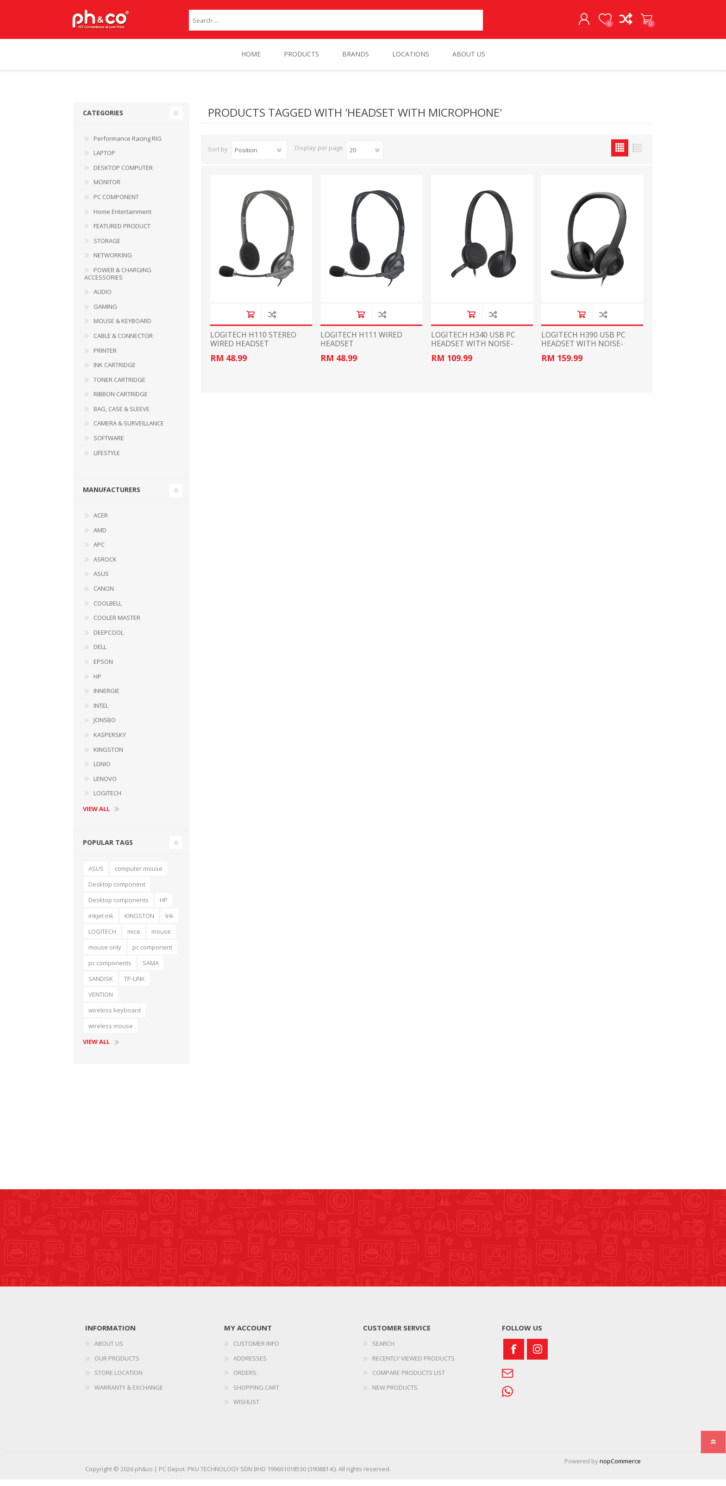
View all (96, 815)
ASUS (101, 580)
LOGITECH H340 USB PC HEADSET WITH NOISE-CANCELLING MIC (473, 350)
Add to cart (250, 320)
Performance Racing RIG (128, 145)
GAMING (105, 313)
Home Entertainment (122, 218)
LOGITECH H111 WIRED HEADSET (361, 346)
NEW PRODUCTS (395, 1394)
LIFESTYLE (107, 459)
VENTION (100, 1001)
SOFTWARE (109, 444)
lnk (169, 922)
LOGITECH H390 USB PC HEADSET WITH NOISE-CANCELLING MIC (583, 350)
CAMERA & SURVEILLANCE (129, 429)
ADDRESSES (250, 1365)
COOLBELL (108, 610)
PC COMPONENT (116, 203)
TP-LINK (134, 985)
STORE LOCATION (118, 1379)
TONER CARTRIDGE (119, 386)
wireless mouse (110, 1032)
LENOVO (105, 785)
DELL (100, 653)
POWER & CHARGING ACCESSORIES (117, 280)
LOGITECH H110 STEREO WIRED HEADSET (253, 346)
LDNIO (102, 770)
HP (97, 683)
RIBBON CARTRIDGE (121, 400)
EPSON (103, 668)
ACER (101, 522)
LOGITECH (107, 799)
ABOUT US (108, 1350)
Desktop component (116, 891)
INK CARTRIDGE (115, 371)
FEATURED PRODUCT (122, 232)
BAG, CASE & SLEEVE (122, 415)
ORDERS (245, 1379)
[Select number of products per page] (364, 156)
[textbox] (336, 23)
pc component (152, 953)
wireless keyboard (114, 1016)
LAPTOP (104, 159)
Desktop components (118, 906)
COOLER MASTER (117, 624)
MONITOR (107, 188)
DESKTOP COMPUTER (123, 174)
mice (133, 938)
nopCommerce (620, 1467)
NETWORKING (113, 261)
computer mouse (139, 875)
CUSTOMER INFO (256, 1350)
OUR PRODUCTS (116, 1365)
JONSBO (105, 726)
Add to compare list (272, 320)
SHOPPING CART (642, 22)
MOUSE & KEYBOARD (122, 327)
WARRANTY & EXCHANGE (128, 1394)
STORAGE (107, 247)
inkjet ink (100, 922)
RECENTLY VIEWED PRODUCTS (413, 1365)
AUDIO (103, 298)
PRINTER (105, 357)
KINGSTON (108, 756)
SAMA (151, 969)
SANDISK (100, 985)
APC (99, 551)
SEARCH (383, 1350)
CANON (104, 595)
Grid (619, 154)
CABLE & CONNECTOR (123, 342)
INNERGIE (106, 697)
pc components (109, 969)
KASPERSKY (110, 741)
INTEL (101, 712)
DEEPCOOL (109, 639)
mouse (161, 938)
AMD (100, 536)
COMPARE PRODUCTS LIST (408, 1379)
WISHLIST (246, 1408)
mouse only (104, 953)
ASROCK (105, 566)
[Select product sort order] (259, 156)
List (636, 154)
